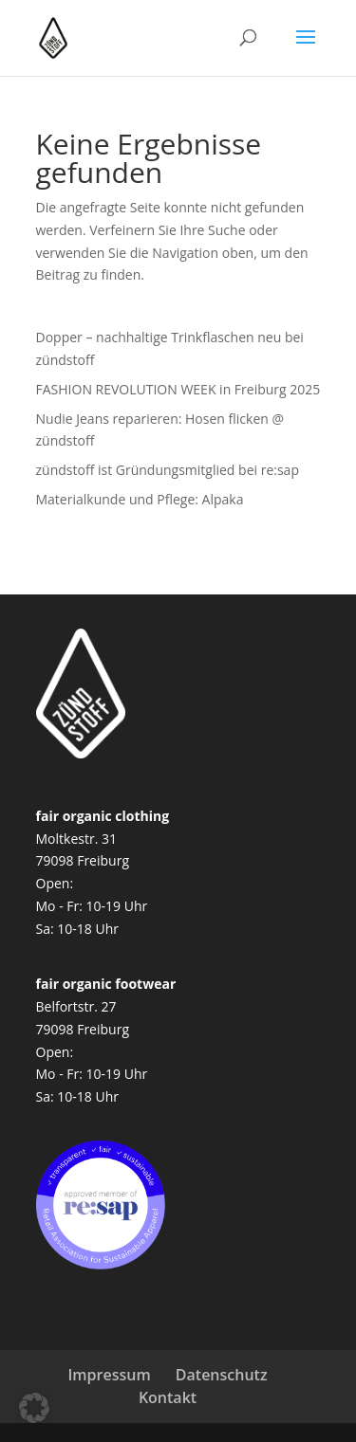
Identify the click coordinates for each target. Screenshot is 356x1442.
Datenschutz (222, 1374)
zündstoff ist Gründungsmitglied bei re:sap (167, 470)
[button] (34, 1408)
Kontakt (168, 1397)
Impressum (108, 1374)
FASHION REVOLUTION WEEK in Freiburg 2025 (178, 389)
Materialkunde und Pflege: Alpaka (140, 499)
